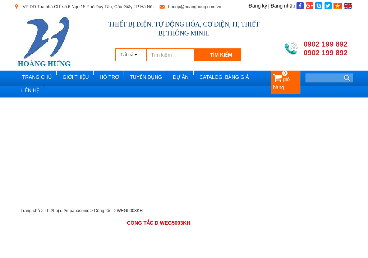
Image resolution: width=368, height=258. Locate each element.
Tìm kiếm (221, 55)
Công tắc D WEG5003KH (118, 213)
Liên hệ (29, 93)
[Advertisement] (184, 155)
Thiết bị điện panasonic (67, 213)
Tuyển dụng (147, 78)
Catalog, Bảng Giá (222, 78)
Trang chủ (42, 78)
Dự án (180, 78)
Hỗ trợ (112, 78)
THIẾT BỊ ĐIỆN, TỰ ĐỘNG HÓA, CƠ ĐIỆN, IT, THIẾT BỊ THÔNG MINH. (184, 29)
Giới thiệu (80, 78)
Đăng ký (258, 6)
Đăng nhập (283, 6)
